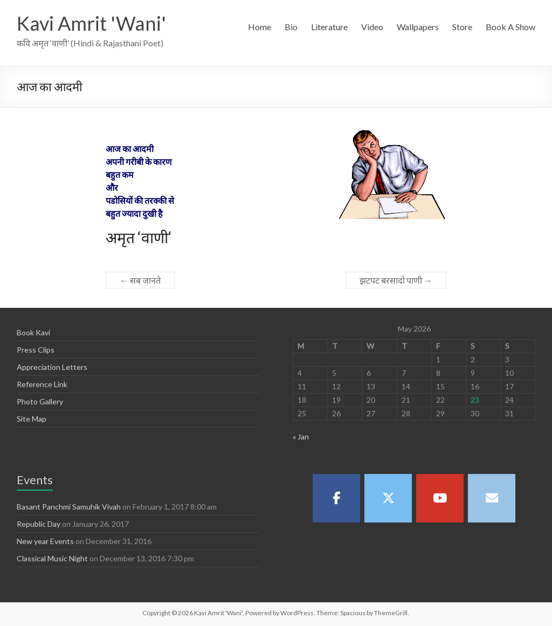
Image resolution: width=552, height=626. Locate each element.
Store (462, 27)
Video (372, 27)
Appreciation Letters (52, 367)
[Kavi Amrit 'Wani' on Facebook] (336, 498)
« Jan (301, 436)
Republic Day (38, 523)
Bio (291, 27)
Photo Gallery (40, 401)
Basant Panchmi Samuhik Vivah (69, 506)
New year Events (45, 541)
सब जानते (140, 280)
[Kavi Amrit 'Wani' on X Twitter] (388, 498)
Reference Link (42, 384)
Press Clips (35, 349)
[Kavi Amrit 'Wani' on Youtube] (440, 498)
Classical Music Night (52, 558)
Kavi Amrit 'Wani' (91, 23)
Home (259, 27)
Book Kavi (33, 332)
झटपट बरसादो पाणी (396, 280)
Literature (329, 27)
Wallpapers (418, 27)
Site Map (31, 418)
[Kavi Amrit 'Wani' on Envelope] (491, 498)
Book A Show (510, 27)
